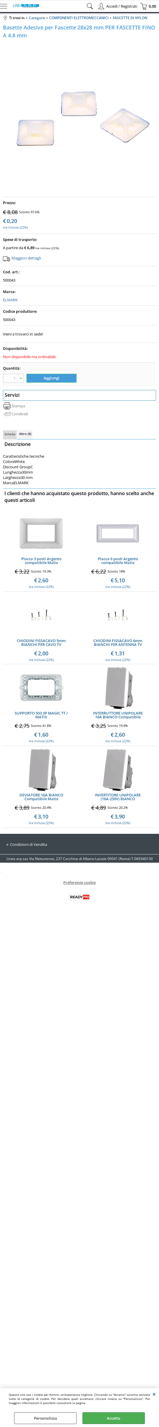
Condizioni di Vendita (28, 844)
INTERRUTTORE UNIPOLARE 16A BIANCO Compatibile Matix (118, 715)
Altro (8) (25, 433)
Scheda (9, 434)
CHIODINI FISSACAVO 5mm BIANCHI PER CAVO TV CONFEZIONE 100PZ (41, 642)
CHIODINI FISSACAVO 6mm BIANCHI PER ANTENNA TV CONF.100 (117, 642)
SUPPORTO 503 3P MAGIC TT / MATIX (41, 715)
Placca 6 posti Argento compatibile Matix (118, 561)
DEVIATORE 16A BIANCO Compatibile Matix (41, 797)
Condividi (19, 413)
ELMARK (10, 299)
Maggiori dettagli (26, 258)
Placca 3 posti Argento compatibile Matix (41, 561)
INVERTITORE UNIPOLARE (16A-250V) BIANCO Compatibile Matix (118, 797)
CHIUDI (154, 1394)
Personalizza (45, 1418)
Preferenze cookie (79, 882)
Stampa (18, 406)
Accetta (113, 1418)
